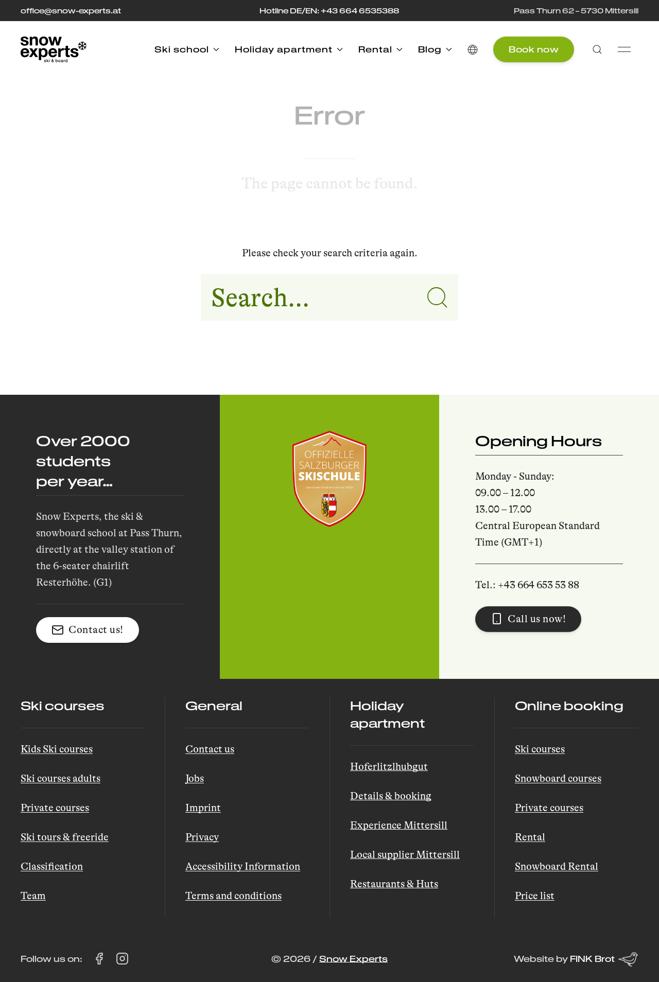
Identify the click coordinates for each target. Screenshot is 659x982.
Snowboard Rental (556, 866)
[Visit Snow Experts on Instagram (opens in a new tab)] (122, 959)
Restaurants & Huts (394, 884)
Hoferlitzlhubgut (389, 767)
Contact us (209, 749)
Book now (534, 49)
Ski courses (540, 749)
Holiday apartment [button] (289, 49)
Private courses (55, 808)
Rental (530, 837)
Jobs (194, 778)
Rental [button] (380, 49)
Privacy (202, 837)
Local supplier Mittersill (405, 855)
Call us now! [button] (528, 618)
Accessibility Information (242, 866)
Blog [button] (435, 49)
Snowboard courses (558, 778)
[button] (472, 49)
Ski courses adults (60, 778)
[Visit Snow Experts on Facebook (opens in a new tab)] (99, 959)
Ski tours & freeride (65, 837)
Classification (52, 866)
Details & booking (390, 796)
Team (33, 896)
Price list (534, 896)
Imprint (203, 808)
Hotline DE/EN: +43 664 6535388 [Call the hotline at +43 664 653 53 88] (329, 10)
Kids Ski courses (57, 749)
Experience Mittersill (398, 825)
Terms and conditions (233, 896)
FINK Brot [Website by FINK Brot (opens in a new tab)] (604, 959)
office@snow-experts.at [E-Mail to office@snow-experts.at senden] (71, 10)
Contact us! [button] (87, 630)
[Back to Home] (53, 49)
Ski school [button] (186, 49)
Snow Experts (353, 958)
